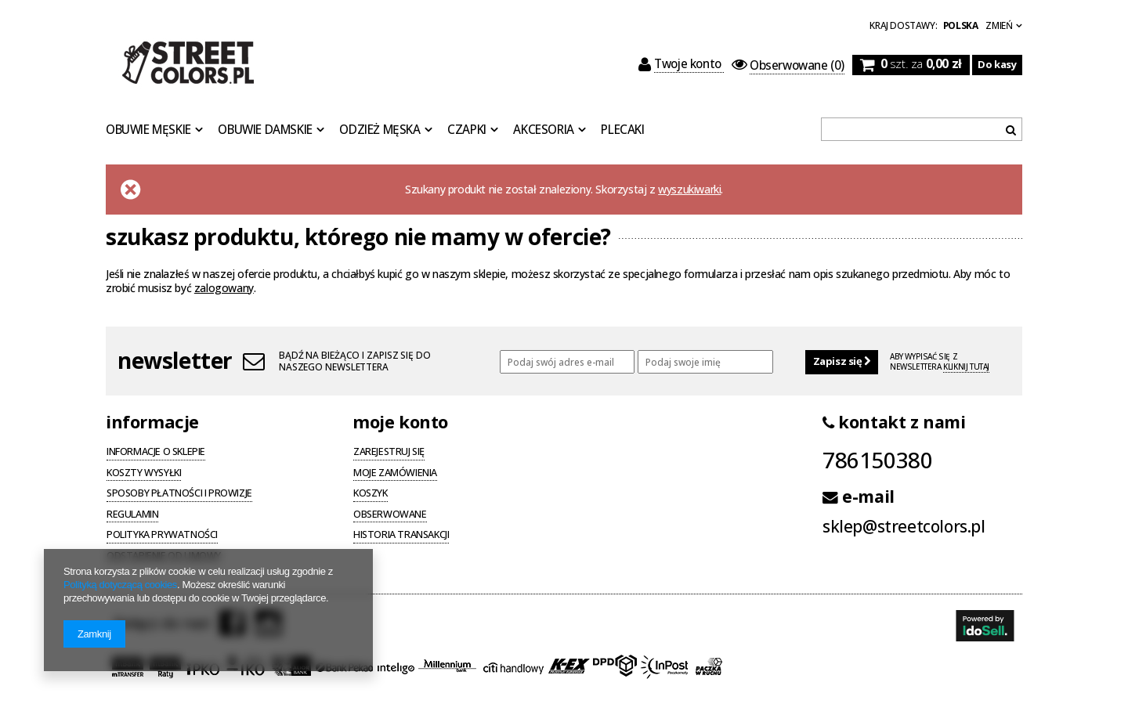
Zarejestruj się (389, 452)
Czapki (466, 130)
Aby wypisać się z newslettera (939, 362)
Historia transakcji (401, 535)
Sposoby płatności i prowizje (179, 494)
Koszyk (370, 494)
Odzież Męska (379, 130)
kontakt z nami (894, 422)
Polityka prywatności (162, 535)
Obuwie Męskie (148, 130)
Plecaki (622, 130)
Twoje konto (681, 64)
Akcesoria (543, 130)
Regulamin (132, 515)
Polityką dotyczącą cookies (120, 584)
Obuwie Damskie (265, 130)
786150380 (877, 460)
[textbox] (921, 129)
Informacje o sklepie (156, 452)
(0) (788, 65)
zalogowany (224, 287)
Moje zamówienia (395, 473)
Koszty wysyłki (144, 473)
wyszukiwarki (689, 189)
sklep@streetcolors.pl (903, 526)
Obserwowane (390, 515)
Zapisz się (841, 361)
